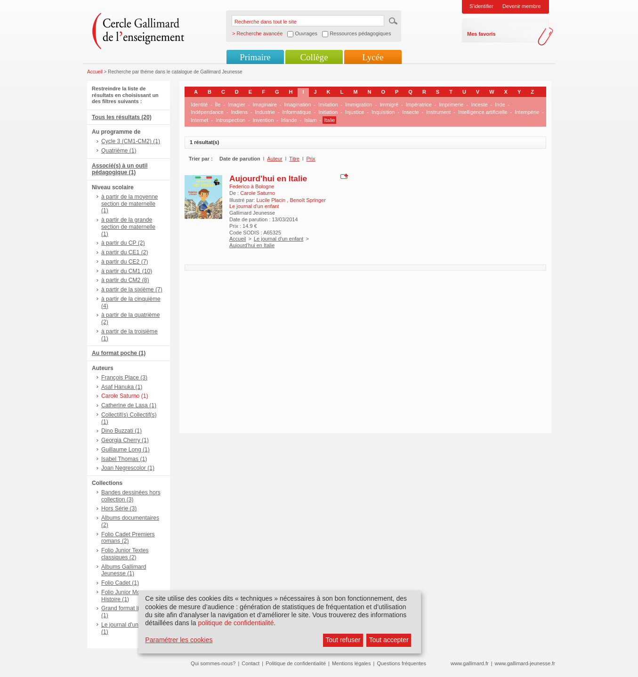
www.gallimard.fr (470, 663)
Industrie (265, 112)
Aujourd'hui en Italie (268, 178)
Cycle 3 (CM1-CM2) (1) (130, 141)
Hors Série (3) (119, 508)
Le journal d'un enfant (278, 239)
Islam (310, 120)
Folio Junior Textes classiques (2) (125, 554)
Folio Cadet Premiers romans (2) (128, 538)
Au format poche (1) (118, 353)
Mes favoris (481, 34)
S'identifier (481, 6)
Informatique (296, 112)
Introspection (230, 120)
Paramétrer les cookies (178, 640)
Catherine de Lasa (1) (128, 405)
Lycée (372, 57)
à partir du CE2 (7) (124, 261)
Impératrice (419, 104)
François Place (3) (124, 377)
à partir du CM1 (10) (126, 271)
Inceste (479, 104)
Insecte (410, 112)
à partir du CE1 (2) (124, 252)
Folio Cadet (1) (120, 583)
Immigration (358, 104)
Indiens (239, 112)
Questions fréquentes (401, 663)
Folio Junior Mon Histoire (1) (122, 596)
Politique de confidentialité (296, 663)
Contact (250, 663)
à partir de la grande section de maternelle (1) (128, 227)
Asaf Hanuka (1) (121, 387)
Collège (314, 57)
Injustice (354, 112)
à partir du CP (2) (123, 243)
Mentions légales (351, 663)
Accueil (95, 71)
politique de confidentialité (236, 623)
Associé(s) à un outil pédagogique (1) (119, 169)
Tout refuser (343, 640)
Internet (199, 120)
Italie (329, 120)
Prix (311, 158)
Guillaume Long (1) (125, 449)
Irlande (289, 120)
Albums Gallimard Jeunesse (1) (123, 570)
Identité (199, 104)
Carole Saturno (257, 193)
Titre (294, 158)
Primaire (255, 57)
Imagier (236, 104)
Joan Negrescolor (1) (127, 468)
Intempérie (527, 112)
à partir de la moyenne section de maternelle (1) (129, 203)
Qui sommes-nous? (213, 663)
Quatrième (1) (119, 150)
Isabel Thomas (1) (124, 459)
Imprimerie (451, 104)
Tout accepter (389, 640)
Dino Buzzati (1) (121, 430)
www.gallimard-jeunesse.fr (525, 663)
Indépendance (207, 112)
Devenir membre (521, 6)
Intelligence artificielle (483, 112)
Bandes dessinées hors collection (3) (131, 496)
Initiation (328, 112)
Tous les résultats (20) (122, 117)
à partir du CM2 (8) (125, 280)
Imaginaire (264, 104)
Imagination (297, 104)
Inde (500, 104)
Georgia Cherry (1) (125, 440)
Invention (263, 120)
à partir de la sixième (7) (131, 289)
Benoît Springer (307, 200)
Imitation (328, 104)
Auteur (274, 158)
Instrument (438, 112)
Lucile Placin (271, 200)
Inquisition (383, 112)
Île (218, 104)
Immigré (389, 104)
